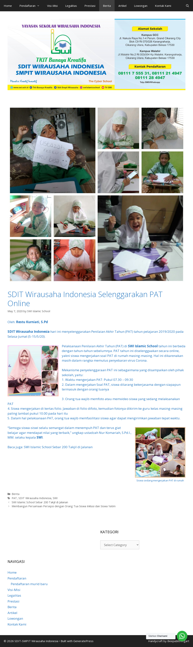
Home (8, 6)
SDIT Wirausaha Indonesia (29, 331)
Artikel (122, 6)
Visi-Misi (52, 6)
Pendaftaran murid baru (29, 584)
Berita (107, 6)
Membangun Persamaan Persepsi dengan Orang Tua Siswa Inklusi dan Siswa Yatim (64, 506)
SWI (40, 437)
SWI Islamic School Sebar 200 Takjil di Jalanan (58, 447)
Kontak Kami (163, 6)
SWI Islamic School (143, 346)
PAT (14, 498)
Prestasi (89, 6)
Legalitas (71, 6)
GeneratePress (83, 641)
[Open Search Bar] (187, 5)
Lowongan (140, 6)
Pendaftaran (31, 5)
